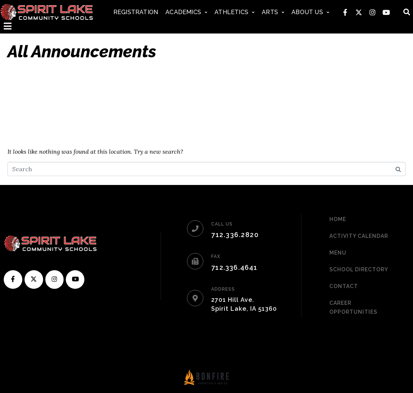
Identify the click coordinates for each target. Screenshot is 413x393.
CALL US (222, 224)
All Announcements (81, 51)
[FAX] (195, 261)
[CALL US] (195, 228)
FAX (215, 256)
